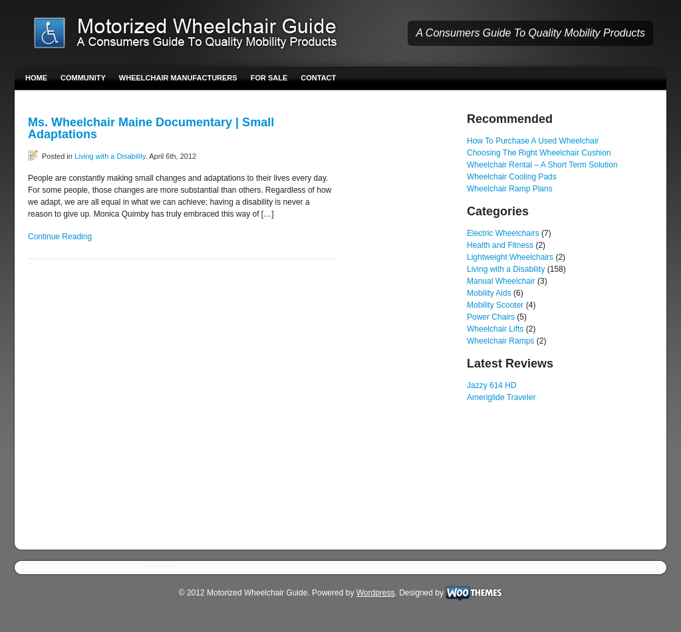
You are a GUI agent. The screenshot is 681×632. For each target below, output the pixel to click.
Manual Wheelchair (501, 281)
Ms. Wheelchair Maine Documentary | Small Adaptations (151, 128)
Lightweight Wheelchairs (510, 257)
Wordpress (375, 592)
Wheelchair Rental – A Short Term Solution (542, 164)
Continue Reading (60, 236)
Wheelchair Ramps (500, 341)
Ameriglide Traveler (501, 397)
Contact (318, 78)
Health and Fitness (500, 245)
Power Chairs (491, 317)
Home (36, 78)
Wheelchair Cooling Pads (512, 176)
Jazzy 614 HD (492, 385)
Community (83, 78)
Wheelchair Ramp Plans (510, 188)
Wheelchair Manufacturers (178, 78)
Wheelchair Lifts (495, 329)
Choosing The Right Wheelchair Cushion (539, 153)
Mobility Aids (489, 293)
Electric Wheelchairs (503, 233)
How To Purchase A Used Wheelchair (533, 141)
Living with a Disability (110, 156)
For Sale (269, 78)
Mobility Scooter (495, 305)
